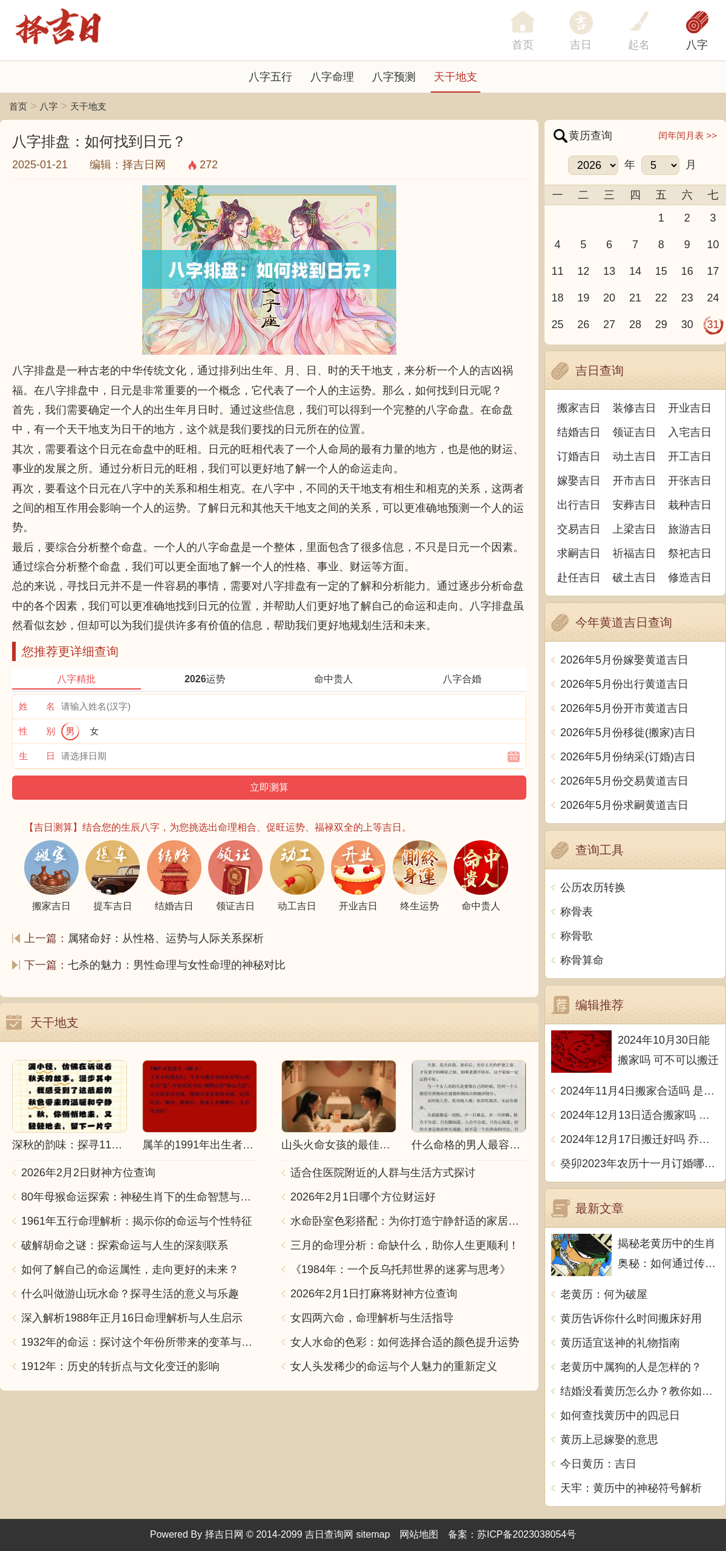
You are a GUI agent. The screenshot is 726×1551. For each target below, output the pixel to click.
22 (661, 298)
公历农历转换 (593, 887)
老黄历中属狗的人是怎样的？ (631, 1367)
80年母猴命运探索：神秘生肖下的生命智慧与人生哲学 (139, 1197)
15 (661, 271)
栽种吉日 (689, 505)
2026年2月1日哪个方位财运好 (363, 1197)
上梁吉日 (634, 529)
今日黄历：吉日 (598, 1464)
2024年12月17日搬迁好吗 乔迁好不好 (639, 1139)
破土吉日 (634, 577)
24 (713, 298)
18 (557, 298)
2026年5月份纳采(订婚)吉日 (628, 757)
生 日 (37, 756)
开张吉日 (689, 481)
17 (713, 271)
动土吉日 (634, 456)
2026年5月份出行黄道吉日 (624, 684)
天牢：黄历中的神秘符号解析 (631, 1488)
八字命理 (332, 77)
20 (609, 298)
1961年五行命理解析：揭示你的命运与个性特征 (136, 1221)
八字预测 (394, 77)
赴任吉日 (579, 577)
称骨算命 (582, 960)
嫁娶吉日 (579, 481)
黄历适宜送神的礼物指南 (620, 1343)
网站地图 (419, 1534)
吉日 (581, 45)
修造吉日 (689, 577)
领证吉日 (634, 432)
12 (583, 271)
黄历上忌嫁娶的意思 (609, 1440)
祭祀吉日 (689, 553)
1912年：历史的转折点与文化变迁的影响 (120, 1366)
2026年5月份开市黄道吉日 (624, 708)
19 (583, 298)
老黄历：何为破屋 (603, 1294)
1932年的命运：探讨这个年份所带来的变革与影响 (139, 1342)
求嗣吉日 (579, 553)
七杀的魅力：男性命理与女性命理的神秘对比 (177, 965)
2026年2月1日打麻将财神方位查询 (373, 1294)
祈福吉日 (634, 553)
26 (583, 324)
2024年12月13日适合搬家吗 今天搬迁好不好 (639, 1115)
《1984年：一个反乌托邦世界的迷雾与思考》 (400, 1269)
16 (687, 271)
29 (661, 324)
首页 (18, 106)
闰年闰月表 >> (687, 135)
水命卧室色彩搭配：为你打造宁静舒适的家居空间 (408, 1221)
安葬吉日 (634, 505)
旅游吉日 (689, 529)
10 (713, 245)
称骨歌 (576, 936)
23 (687, 298)
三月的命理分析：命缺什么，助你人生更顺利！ (404, 1245)
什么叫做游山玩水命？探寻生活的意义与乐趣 (130, 1294)
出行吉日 (579, 505)
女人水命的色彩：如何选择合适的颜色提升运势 (404, 1342)
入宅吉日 (689, 432)
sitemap (373, 1534)
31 (713, 324)
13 (609, 271)
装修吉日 (634, 408)
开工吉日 (689, 456)
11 (557, 271)
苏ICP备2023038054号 (527, 1534)
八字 (697, 45)
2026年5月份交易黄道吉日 (624, 781)
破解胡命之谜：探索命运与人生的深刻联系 (124, 1245)
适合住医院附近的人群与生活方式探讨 (383, 1173)
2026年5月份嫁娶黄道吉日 (624, 660)
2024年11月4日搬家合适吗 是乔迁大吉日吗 (639, 1091)
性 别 (37, 731)
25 (557, 324)
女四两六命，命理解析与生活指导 (372, 1318)
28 (635, 324)
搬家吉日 (579, 408)
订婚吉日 (579, 456)
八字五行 (270, 77)
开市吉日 (634, 481)
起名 (639, 45)
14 (635, 271)
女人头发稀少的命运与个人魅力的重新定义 (393, 1366)
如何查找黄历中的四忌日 (620, 1415)
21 (635, 298)
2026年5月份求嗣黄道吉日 (624, 805)
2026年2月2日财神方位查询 (88, 1173)
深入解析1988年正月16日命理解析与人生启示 (132, 1318)
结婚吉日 (579, 432)
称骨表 (576, 912)
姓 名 (37, 706)
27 (609, 324)
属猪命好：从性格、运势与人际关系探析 (166, 938)
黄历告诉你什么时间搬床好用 (631, 1318)
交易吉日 (579, 529)
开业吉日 (689, 408)
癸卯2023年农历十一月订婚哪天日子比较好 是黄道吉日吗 (639, 1163)
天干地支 (455, 77)
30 (687, 324)
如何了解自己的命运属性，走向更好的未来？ (130, 1269)
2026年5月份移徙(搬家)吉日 (628, 732)
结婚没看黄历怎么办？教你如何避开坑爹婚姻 (639, 1391)
